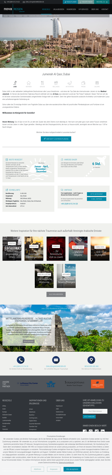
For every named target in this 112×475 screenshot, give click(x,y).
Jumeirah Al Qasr (54, 16)
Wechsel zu (102, 2)
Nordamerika (6, 423)
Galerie (97, 84)
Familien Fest (33, 426)
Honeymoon (33, 429)
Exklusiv (11, 16)
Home (6, 16)
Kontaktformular (61, 415)
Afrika (4, 406)
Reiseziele (46, 9)
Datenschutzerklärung (66, 463)
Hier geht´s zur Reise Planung (56, 139)
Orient (25, 16)
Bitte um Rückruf (97, 194)
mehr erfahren (28, 341)
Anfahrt (58, 420)
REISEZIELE (7, 400)
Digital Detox (33, 421)
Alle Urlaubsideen (56, 294)
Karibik (4, 418)
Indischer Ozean (7, 415)
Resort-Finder (86, 2)
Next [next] (50, 164)
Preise (83, 84)
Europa (4, 412)
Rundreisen (71, 9)
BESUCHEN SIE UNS (91, 361)
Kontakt (105, 9)
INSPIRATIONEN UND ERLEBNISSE (37, 402)
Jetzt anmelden (89, 416)
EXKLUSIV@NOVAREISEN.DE (56, 361)
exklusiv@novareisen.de (33, 2)
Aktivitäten (70, 84)
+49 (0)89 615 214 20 (12, 2)
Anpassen (54, 469)
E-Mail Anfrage (96, 199)
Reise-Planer (70, 2)
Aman (31, 409)
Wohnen (29, 84)
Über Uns (95, 9)
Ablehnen (37, 469)
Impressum (59, 406)
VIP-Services (83, 9)
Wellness (56, 84)
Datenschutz (59, 412)
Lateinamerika (6, 420)
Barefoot (31, 415)
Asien (4, 409)
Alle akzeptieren (72, 469)
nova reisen (59, 418)
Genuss (42, 84)
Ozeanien (5, 429)
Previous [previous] (33, 164)
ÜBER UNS (60, 400)
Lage (15, 84)
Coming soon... (33, 418)
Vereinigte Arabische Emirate (38, 16)
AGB (57, 409)
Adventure (32, 412)
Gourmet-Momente (34, 424)
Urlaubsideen (58, 9)
